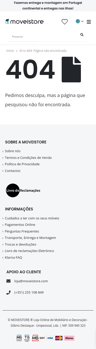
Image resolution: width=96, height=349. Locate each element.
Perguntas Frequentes (22, 231)
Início (10, 51)
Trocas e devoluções (20, 244)
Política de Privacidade (22, 164)
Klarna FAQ (13, 257)
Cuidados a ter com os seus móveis (32, 218)
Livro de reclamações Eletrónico (29, 250)
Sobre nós (12, 151)
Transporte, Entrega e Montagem (30, 237)
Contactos (12, 170)
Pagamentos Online (20, 224)
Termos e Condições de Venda (28, 157)
